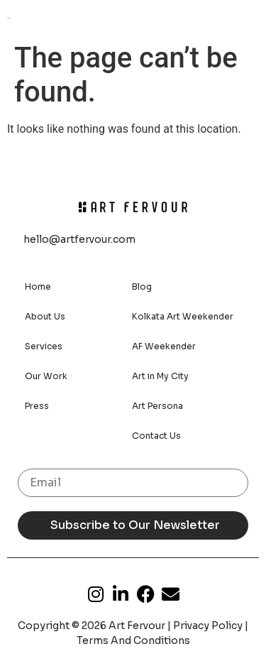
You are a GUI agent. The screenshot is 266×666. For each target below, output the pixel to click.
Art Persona (157, 405)
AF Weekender (164, 346)
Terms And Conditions (133, 640)
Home (38, 286)
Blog (142, 286)
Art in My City (160, 376)
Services (43, 346)
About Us (45, 316)
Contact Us (156, 435)
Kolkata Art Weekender (182, 316)
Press (37, 405)
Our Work (46, 376)
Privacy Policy (208, 625)
